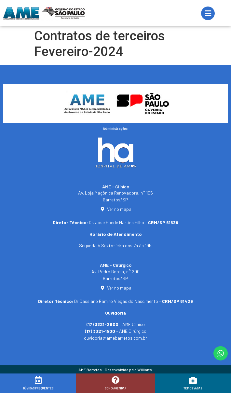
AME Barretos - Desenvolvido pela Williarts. (115, 369)
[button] (217, 383)
